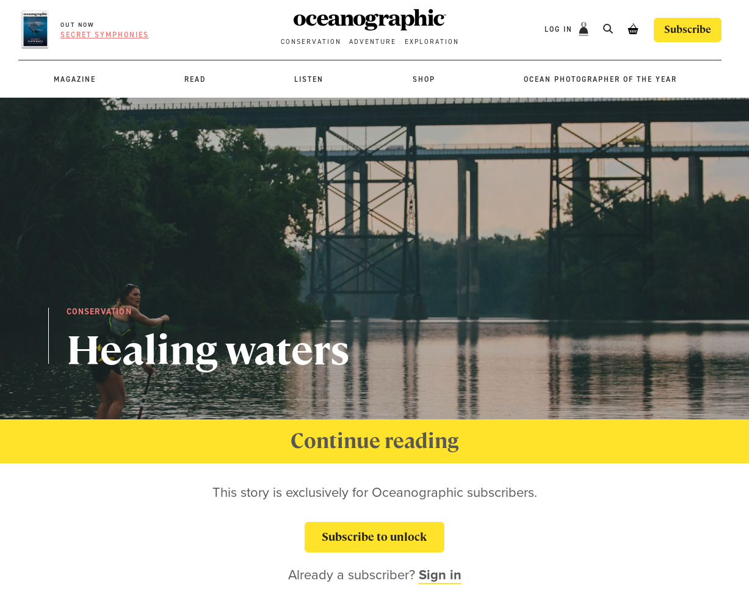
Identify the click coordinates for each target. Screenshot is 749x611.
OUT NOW (77, 25)
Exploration (432, 41)
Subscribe (687, 29)
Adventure (372, 41)
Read (195, 79)
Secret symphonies (104, 35)
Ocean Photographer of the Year (600, 79)
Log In (560, 29)
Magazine (75, 79)
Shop (424, 79)
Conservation (311, 41)
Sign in (440, 575)
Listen (309, 79)
